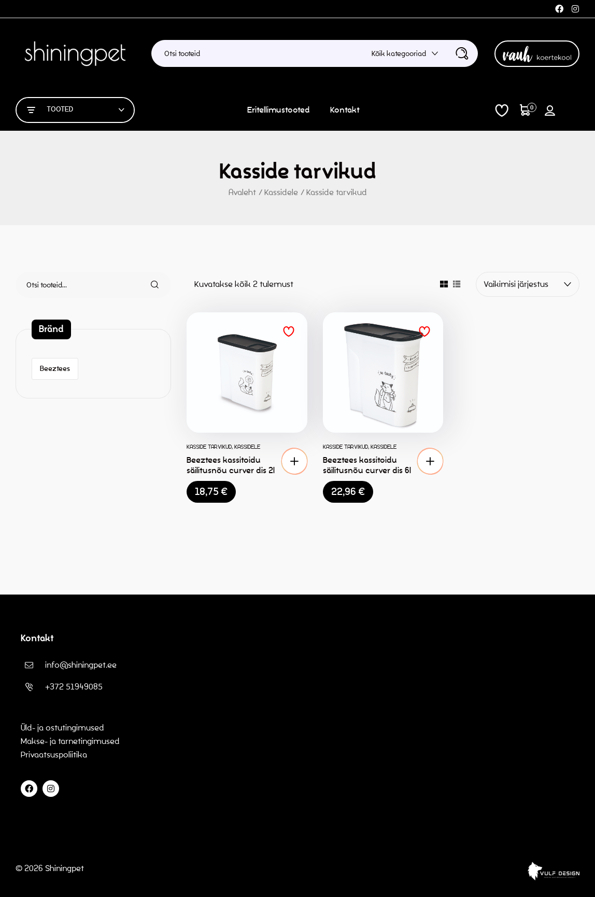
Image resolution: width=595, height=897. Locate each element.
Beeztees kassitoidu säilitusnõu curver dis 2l (231, 465)
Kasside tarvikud (209, 446)
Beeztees (55, 369)
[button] (294, 461)
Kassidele (281, 192)
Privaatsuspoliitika (55, 754)
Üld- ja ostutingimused (62, 727)
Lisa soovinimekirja (288, 331)
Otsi (148, 285)
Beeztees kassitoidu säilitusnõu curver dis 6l (367, 465)
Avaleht (242, 192)
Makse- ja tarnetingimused (70, 741)
